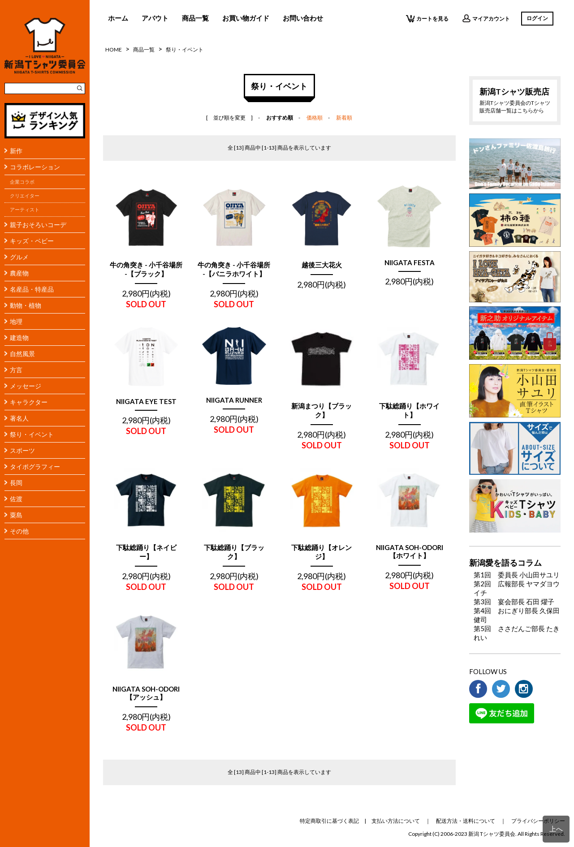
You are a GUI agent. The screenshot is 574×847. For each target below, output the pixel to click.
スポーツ (22, 450)
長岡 (16, 482)
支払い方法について (395, 820)
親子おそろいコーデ (38, 224)
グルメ (19, 257)
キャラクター (28, 402)
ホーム (118, 18)
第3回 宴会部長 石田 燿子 (514, 602)
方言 (16, 370)
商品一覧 (195, 18)
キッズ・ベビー (32, 241)
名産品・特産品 (32, 289)
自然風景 (22, 353)
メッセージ (25, 386)
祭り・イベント (32, 434)
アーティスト (24, 209)
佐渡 (16, 499)
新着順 (344, 117)
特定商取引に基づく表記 (329, 820)
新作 (16, 151)
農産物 (19, 273)
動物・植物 (25, 305)
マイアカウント (486, 18)
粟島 (16, 515)
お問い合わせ (303, 18)
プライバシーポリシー (538, 820)
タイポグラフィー (35, 466)
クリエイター (24, 195)
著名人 (19, 418)
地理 (16, 321)
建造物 (19, 337)
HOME (113, 49)
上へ (556, 829)
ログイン (537, 18)
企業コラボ (22, 182)
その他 (19, 531)
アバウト (155, 18)
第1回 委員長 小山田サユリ (517, 575)
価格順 (314, 117)
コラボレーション (35, 167)
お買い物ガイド (245, 18)
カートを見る (427, 18)
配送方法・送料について (465, 820)
